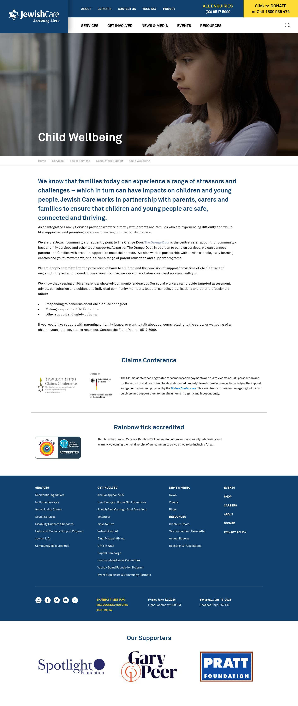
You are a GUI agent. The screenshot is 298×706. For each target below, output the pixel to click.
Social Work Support (109, 160)
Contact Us (127, 9)
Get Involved (119, 25)
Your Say (149, 9)
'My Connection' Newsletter (187, 531)
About (86, 9)
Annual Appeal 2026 (110, 495)
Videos (173, 502)
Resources (210, 25)
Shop (228, 496)
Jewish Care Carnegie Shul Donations (122, 509)
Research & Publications (185, 545)
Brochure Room (179, 524)
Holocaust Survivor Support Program (59, 531)
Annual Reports (179, 538)
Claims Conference (183, 388)
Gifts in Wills (105, 545)
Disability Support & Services (54, 524)
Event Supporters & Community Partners (124, 574)
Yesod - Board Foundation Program (120, 567)
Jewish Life (42, 538)
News (173, 495)
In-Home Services (47, 502)
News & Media (155, 25)
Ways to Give (105, 524)
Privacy (169, 9)
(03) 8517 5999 (217, 11)
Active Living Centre (48, 509)
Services (89, 25)
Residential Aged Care (50, 495)
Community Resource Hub (52, 545)
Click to (271, 6)
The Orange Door (156, 242)
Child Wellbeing (139, 160)
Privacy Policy (235, 532)
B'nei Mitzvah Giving (111, 538)
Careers (104, 9)
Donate (229, 523)
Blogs (173, 509)
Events (184, 25)
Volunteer (103, 516)
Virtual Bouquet (107, 531)
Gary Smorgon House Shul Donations (121, 502)
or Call (271, 12)
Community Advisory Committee (118, 560)
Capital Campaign (109, 553)
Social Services (80, 160)
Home (42, 160)
